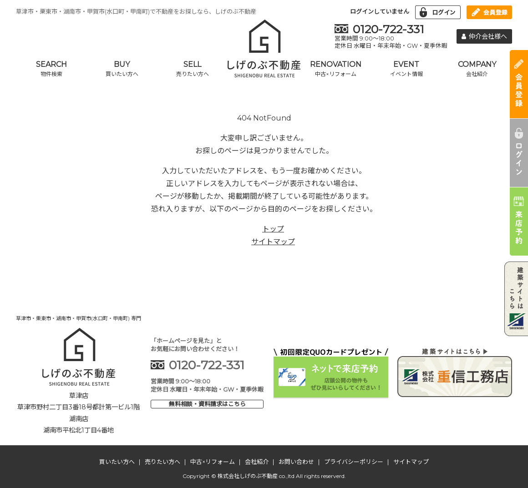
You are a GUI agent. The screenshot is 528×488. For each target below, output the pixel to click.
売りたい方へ (162, 461)
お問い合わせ (296, 461)
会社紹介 (257, 461)
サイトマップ (273, 241)
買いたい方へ (117, 461)
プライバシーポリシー (353, 461)
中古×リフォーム (212, 461)
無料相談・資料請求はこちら (207, 404)
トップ (273, 229)
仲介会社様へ (484, 36)
